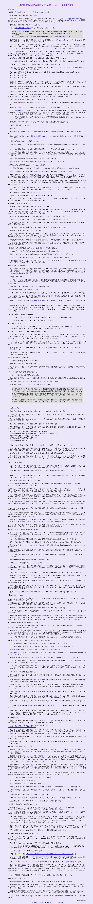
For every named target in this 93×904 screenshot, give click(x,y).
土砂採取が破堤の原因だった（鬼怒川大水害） (22, 727)
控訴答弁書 (63, 171)
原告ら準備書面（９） (57, 619)
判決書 (24, 865)
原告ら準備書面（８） (34, 300)
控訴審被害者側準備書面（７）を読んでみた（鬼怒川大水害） (47, 5)
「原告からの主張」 (28, 825)
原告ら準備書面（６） (16, 652)
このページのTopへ (58, 902)
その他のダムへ (47, 902)
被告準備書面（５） (61, 36)
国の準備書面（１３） (50, 381)
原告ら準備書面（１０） (34, 341)
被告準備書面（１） (26, 53)
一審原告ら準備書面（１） (37, 136)
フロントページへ (36, 902)
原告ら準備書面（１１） (22, 28)
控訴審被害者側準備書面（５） (77, 18)
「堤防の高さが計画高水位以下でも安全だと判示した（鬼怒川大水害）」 (50, 854)
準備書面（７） (62, 131)
